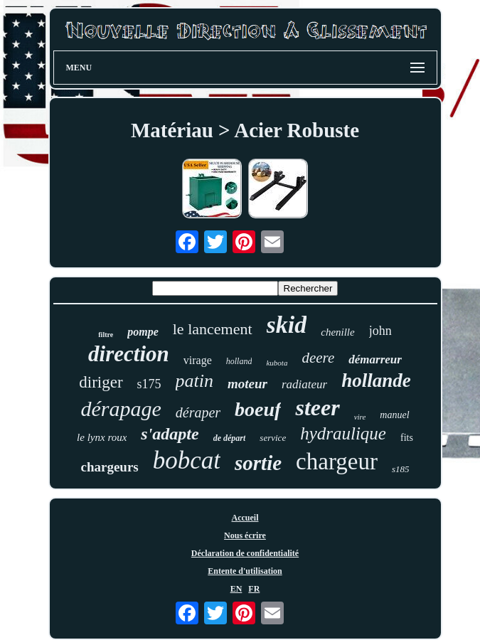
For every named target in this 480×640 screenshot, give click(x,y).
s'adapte (169, 434)
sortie (258, 463)
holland (239, 361)
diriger (100, 382)
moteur (247, 383)
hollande (376, 380)
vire (360, 416)
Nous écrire (245, 535)
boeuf (258, 409)
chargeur (337, 461)
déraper (198, 412)
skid (287, 324)
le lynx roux (102, 437)
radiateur (304, 384)
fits (406, 437)
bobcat (186, 460)
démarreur (375, 359)
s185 (401, 469)
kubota (276, 362)
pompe (143, 332)
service (273, 437)
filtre (105, 334)
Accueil (245, 518)
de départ (229, 438)
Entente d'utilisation (245, 571)
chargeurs (110, 466)
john (380, 331)
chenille (337, 332)
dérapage (120, 408)
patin (194, 380)
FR (254, 589)
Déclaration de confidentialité (245, 553)
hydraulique (343, 433)
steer (317, 407)
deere (318, 357)
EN (236, 589)
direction (128, 353)
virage (197, 360)
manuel (394, 415)
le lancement (212, 329)
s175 (149, 384)
